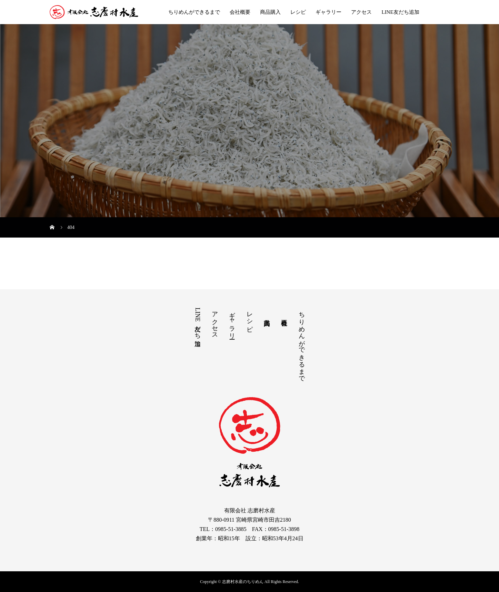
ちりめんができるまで (194, 12)
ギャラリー (328, 12)
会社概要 (240, 12)
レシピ (298, 12)
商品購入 (270, 12)
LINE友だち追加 (400, 12)
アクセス (361, 12)
